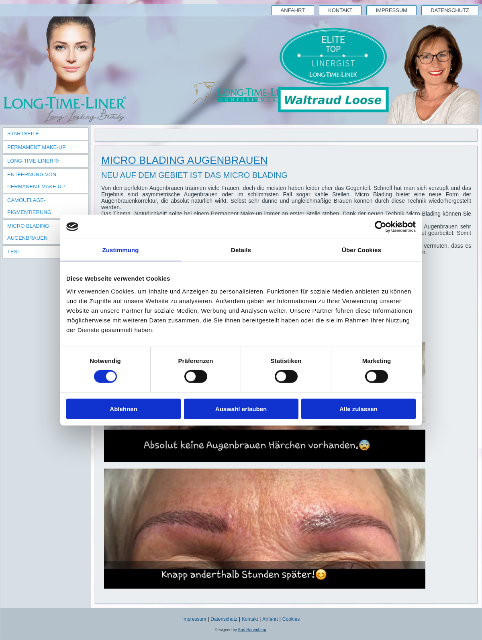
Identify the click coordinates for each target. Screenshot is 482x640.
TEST (13, 252)
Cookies (291, 619)
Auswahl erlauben (241, 408)
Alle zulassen (358, 408)
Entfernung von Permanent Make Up (36, 180)
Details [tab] (241, 250)
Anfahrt (293, 10)
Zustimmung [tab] (120, 250)
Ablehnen (123, 408)
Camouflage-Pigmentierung (29, 206)
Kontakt (340, 10)
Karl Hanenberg (252, 630)
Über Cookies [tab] (361, 250)
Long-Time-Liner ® (33, 161)
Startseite (23, 133)
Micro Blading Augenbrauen (28, 232)
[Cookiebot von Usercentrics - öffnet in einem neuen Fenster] (380, 227)
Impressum (391, 10)
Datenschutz (450, 10)
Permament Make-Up (36, 147)
